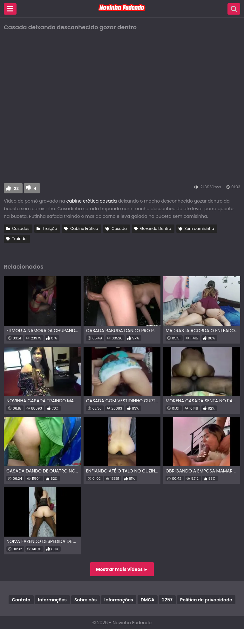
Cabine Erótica (84, 228)
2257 (167, 600)
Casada (119, 228)
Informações (52, 600)
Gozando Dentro (155, 228)
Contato (21, 600)
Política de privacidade (206, 600)
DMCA (147, 600)
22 (16, 188)
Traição (50, 228)
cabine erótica (82, 201)
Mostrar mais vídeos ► (122, 569)
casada (108, 201)
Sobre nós (85, 600)
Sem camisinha (199, 228)
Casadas (20, 228)
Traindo (19, 238)
